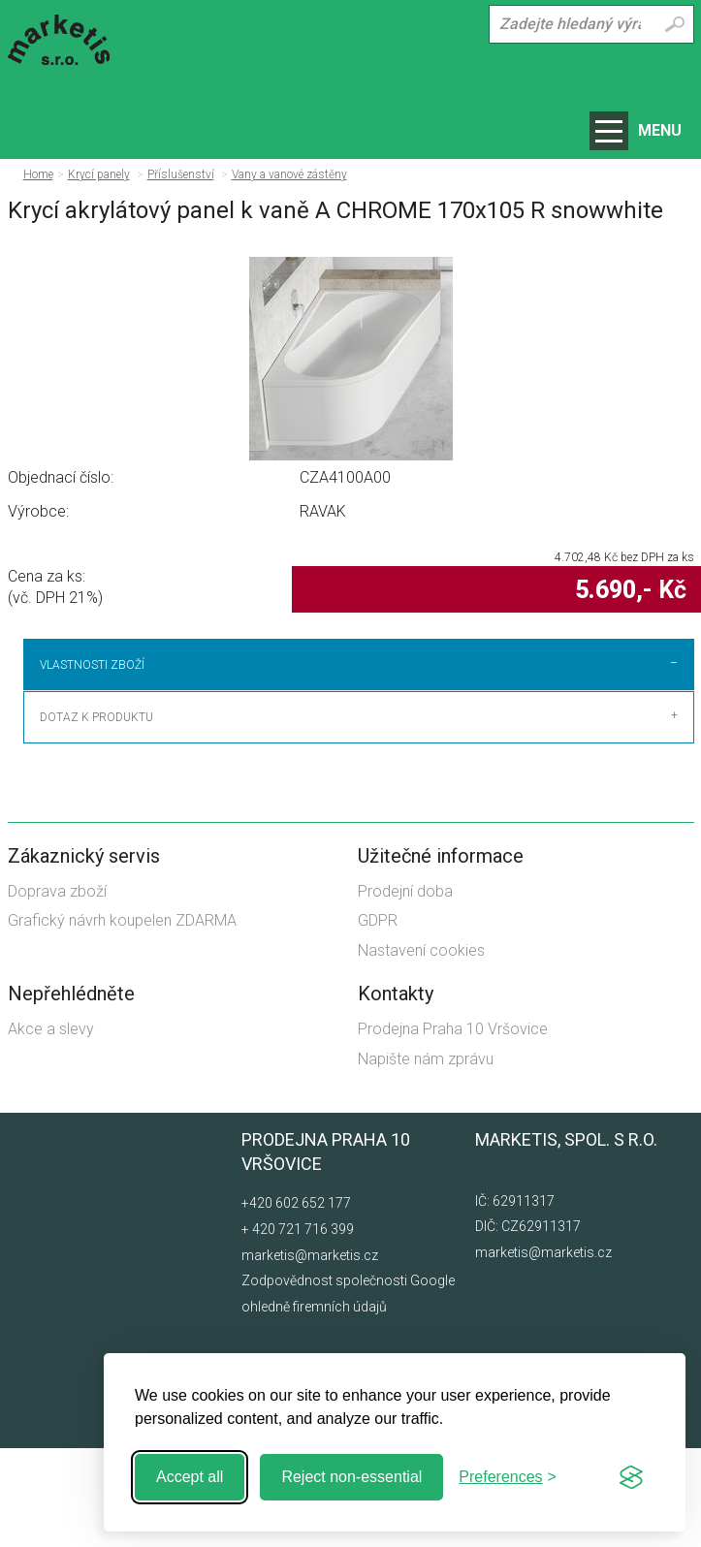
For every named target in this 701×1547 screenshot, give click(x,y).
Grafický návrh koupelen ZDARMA (122, 1019)
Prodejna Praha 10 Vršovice (453, 1128)
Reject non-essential (351, 1476)
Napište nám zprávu (426, 1157)
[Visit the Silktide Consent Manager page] (631, 1477)
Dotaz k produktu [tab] (96, 816)
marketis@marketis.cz (543, 1351)
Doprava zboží (57, 990)
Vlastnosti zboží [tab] (92, 665)
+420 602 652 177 (296, 1302)
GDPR (378, 1019)
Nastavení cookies (421, 1049)
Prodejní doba (405, 990)
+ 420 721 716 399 (297, 1328)
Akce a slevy (51, 1128)
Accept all (189, 1476)
